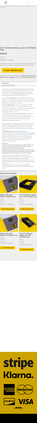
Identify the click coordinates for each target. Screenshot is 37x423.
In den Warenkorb (13, 70)
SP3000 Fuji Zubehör (7, 6)
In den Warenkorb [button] (7, 209)
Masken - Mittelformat (18, 6)
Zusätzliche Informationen (8, 85)
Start (1, 6)
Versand (3, 58)
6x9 (24, 77)
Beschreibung (5, 83)
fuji (26, 77)
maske (28, 77)
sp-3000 (33, 77)
